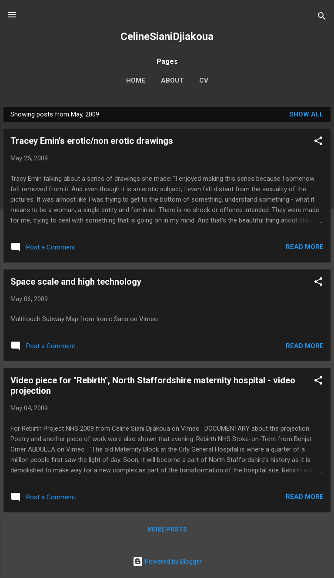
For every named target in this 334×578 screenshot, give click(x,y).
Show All (306, 114)
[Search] (322, 17)
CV (203, 80)
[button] (318, 142)
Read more (305, 247)
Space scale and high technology (75, 281)
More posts (167, 529)
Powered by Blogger (167, 561)
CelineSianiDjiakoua (167, 36)
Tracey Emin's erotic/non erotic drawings (91, 141)
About (172, 80)
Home (135, 80)
